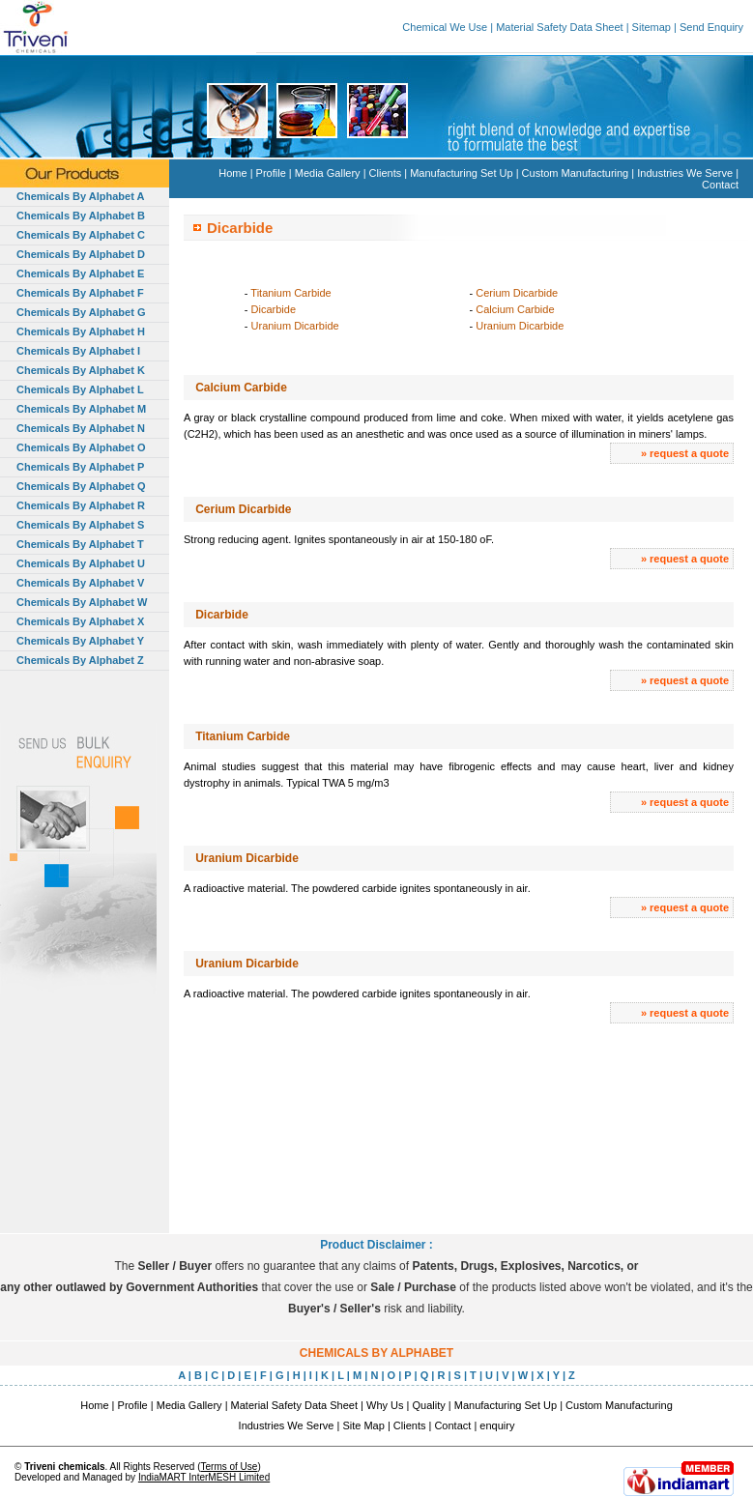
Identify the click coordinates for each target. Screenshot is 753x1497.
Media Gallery (328, 173)
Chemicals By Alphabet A (80, 196)
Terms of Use (228, 1466)
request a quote (689, 453)
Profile (271, 173)
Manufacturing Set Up (461, 173)
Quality (429, 1405)
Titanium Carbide (290, 293)
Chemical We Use (444, 27)
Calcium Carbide (515, 309)
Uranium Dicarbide (295, 325)
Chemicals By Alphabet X (80, 621)
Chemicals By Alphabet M (81, 409)
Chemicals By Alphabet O (80, 447)
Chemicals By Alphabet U (80, 563)
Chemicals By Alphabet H (80, 331)
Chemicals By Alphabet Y (80, 641)
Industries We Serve (685, 173)
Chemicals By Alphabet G (80, 312)
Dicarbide (273, 309)
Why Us (385, 1405)
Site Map (363, 1425)
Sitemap (651, 27)
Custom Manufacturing (575, 173)
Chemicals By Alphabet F (80, 293)
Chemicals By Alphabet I (78, 351)
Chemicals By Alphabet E (80, 273)
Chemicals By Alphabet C (80, 235)
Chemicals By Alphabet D (80, 254)
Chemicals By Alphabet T (80, 544)
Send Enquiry (711, 27)
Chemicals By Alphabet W (81, 602)
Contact (720, 184)
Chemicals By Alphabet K (80, 370)
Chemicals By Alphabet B (80, 215)
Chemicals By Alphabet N (80, 428)
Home (232, 173)
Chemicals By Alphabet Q (80, 486)
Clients (385, 173)
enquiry (496, 1425)
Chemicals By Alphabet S (80, 525)
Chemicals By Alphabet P (80, 467)
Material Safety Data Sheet (559, 27)
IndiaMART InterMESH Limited (204, 1477)
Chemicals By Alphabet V (80, 583)
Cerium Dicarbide (517, 293)
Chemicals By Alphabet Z (80, 660)
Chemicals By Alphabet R (80, 505)
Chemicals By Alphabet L (80, 389)
